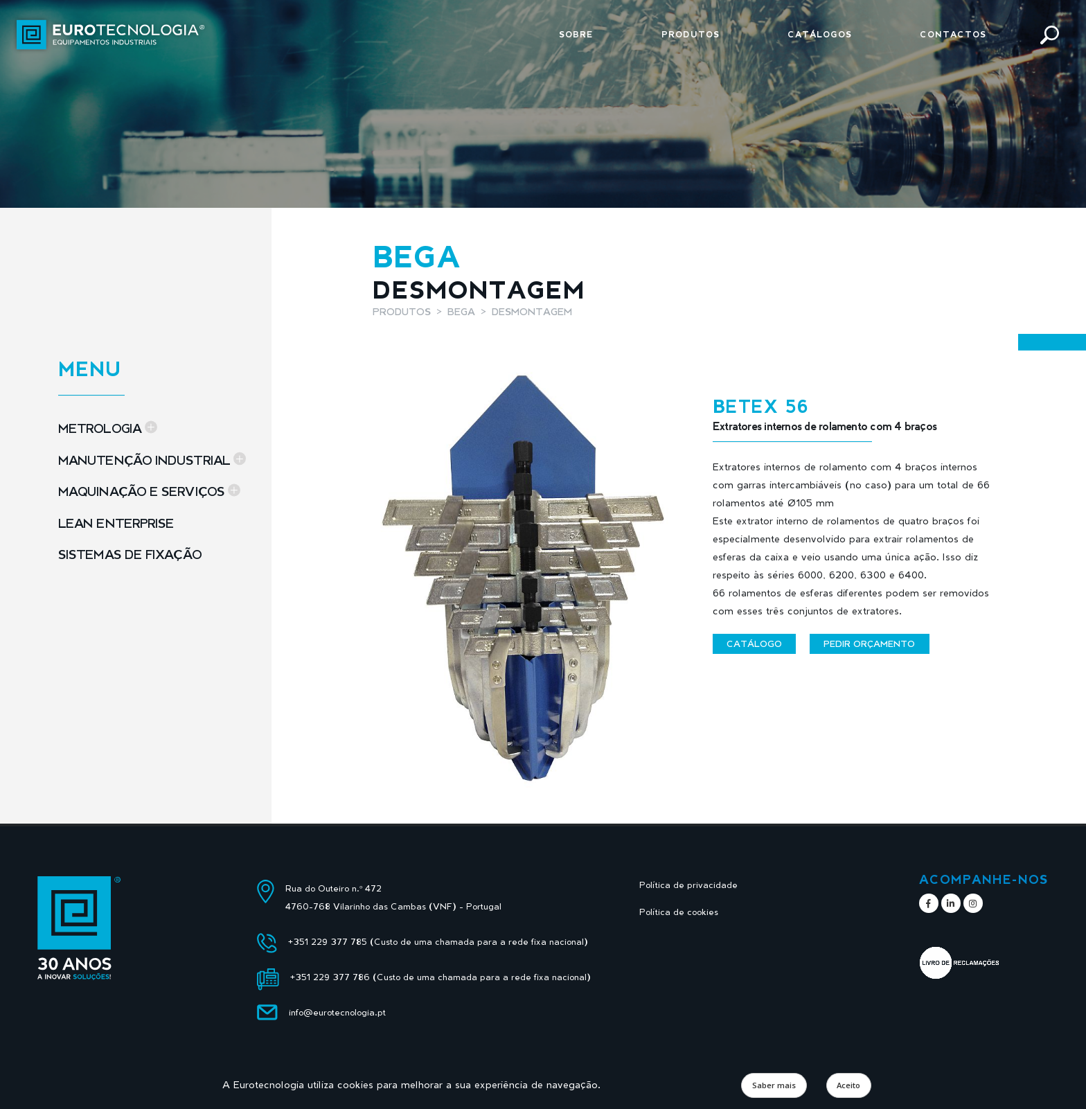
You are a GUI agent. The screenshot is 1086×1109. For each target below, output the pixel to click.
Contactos (953, 34)
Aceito (848, 1085)
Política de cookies (678, 912)
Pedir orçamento (869, 643)
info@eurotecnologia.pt (337, 1012)
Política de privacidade (688, 885)
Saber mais (774, 1085)
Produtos (690, 34)
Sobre (576, 34)
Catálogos (819, 34)
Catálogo (754, 643)
